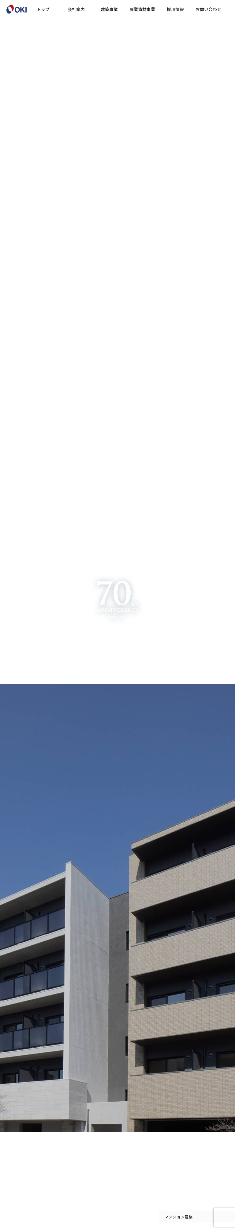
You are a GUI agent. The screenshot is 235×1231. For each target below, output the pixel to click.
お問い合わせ (208, 9)
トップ (43, 9)
